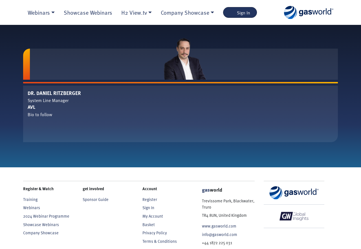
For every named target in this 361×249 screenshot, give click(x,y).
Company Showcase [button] (185, 12)
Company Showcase (41, 232)
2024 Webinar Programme (46, 216)
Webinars (31, 207)
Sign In (240, 12)
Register (149, 199)
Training (30, 199)
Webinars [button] (39, 12)
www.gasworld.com (219, 226)
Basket (148, 224)
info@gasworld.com (219, 234)
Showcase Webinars (88, 12)
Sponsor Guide (96, 199)
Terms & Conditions (159, 241)
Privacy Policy (154, 232)
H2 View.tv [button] (134, 12)
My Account (152, 216)
